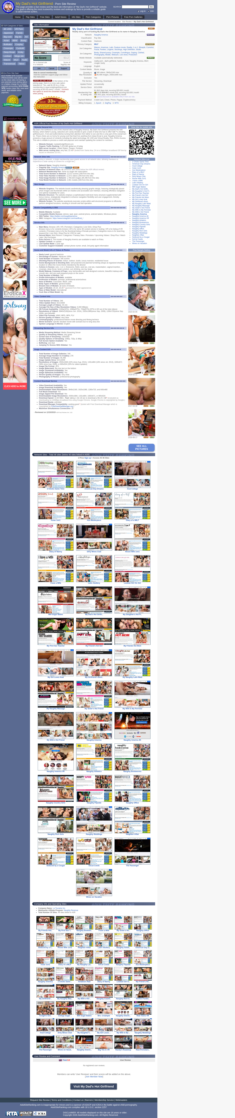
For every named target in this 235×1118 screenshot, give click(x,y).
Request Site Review (40, 1100)
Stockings (118, 49)
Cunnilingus (125, 53)
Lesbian (7, 56)
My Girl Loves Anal (139, 199)
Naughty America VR (140, 218)
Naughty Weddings (139, 233)
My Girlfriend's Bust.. (140, 201)
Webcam (115, 55)
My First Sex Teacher (140, 193)
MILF (16, 60)
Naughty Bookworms (140, 222)
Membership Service (104, 1100)
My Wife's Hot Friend (140, 212)
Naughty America (101, 35)
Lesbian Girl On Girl (140, 185)
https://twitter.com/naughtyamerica (63, 216)
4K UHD (7, 29)
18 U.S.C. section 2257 (96, 1107)
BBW (14, 40)
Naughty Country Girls (141, 225)
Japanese (8, 33)
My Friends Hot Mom (140, 197)
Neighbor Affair (138, 235)
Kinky (20, 52)
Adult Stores (60, 17)
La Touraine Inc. (59, 908)
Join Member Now (94, 1076)
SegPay (108, 103)
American (104, 47)
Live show (124, 55)
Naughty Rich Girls (139, 231)
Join (150, 11)
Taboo (21, 63)
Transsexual (9, 63)
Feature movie (120, 47)
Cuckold (20, 48)
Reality (129, 47)
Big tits (18, 37)
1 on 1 (135, 47)
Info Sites (76, 17)
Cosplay (19, 44)
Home (18, 17)
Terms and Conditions (61, 1100)
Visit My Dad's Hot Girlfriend (94, 1086)
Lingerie (110, 49)
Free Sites (45, 17)
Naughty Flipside (139, 227)
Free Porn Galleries (133, 17)
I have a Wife (137, 181)
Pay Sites (30, 17)
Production (133, 55)
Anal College (137, 166)
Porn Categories (93, 17)
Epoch (98, 103)
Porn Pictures (112, 17)
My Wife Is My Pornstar (141, 210)
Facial (96, 49)
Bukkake (8, 44)
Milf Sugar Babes (139, 187)
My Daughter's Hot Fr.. (141, 191)
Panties (103, 49)
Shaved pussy (105, 53)
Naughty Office (138, 229)
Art (26, 37)
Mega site (19, 56)
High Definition (129, 49)
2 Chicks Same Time (140, 162)
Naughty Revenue (71, 910)
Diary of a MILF (138, 172)
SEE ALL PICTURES (141, 447)
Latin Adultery (137, 183)
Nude (24, 60)
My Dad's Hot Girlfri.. (140, 189)
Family (19, 33)
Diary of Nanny (138, 174)
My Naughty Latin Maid (141, 204)
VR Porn (19, 29)
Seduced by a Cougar (141, 237)
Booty (23, 40)
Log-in (141, 11)
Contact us (78, 1100)
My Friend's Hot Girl (140, 195)
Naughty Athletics (139, 220)
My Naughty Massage (141, 206)
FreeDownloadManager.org (62, 406)
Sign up (87, 458)
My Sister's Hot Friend (141, 208)
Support (64, 68)
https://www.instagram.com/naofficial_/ (68, 218)
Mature (7, 60)
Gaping (134, 53)
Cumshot (150, 47)
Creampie (8, 48)
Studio (138, 49)
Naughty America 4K (140, 216)
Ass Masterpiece (139, 170)
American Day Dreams (141, 164)
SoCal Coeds (137, 239)
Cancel (51, 68)
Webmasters (121, 1100)
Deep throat (9, 52)
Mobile (107, 55)
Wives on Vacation (139, 243)
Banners (89, 1100)
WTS (117, 103)
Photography (99, 55)
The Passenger (138, 241)
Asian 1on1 (136, 168)
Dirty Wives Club (139, 176)
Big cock (8, 37)
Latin (111, 47)
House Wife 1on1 (139, 178)
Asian (6, 40)
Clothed (141, 53)
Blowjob (142, 47)
